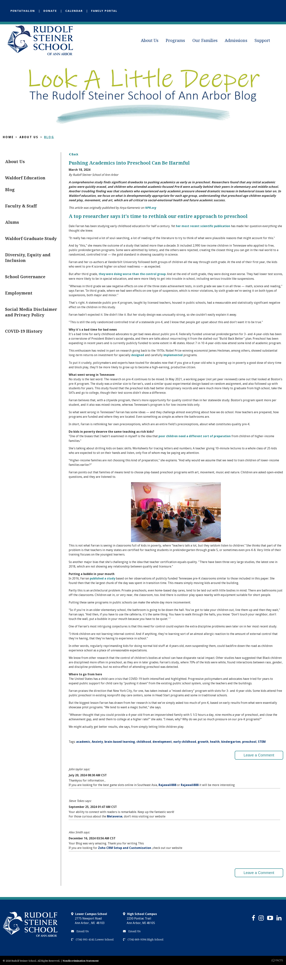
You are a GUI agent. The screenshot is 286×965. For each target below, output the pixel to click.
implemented (173, 354)
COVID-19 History (23, 331)
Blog (49, 137)
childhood (143, 741)
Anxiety (97, 741)
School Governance (25, 276)
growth (203, 741)
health (215, 741)
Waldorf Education (25, 178)
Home (8, 137)
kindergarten (231, 741)
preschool (249, 741)
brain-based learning (119, 741)
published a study (103, 577)
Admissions (236, 40)
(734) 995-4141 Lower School (92, 938)
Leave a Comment (259, 754)
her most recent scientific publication (203, 225)
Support (262, 40)
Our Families (204, 40)
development (162, 741)
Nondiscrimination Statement (81, 959)
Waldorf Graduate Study (31, 238)
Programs (175, 40)
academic (83, 741)
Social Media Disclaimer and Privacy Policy (31, 312)
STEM (262, 741)
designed (137, 354)
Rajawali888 (167, 784)
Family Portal (104, 11)
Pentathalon (22, 11)
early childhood (184, 741)
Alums (12, 222)
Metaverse (114, 815)
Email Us (80, 930)
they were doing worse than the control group (133, 273)
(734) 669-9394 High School (143, 938)
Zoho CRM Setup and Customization (125, 847)
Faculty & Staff (21, 206)
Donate (50, 11)
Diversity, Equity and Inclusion (27, 258)
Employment (18, 293)
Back (73, 154)
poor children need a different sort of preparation (195, 435)
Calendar (74, 11)
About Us (149, 40)
